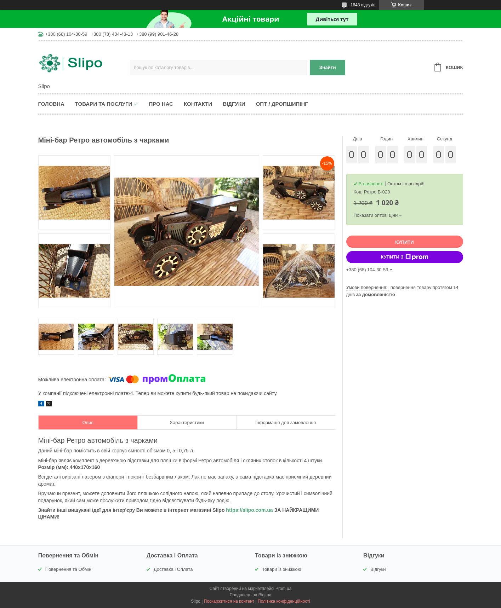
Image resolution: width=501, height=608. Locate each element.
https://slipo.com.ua (249, 510)
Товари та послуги (103, 103)
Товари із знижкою (281, 569)
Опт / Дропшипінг (282, 103)
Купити (404, 242)
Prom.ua (283, 588)
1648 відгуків (363, 4)
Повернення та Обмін (68, 569)
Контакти (198, 103)
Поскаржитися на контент (229, 601)
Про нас (161, 103)
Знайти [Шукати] (327, 67)
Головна (51, 103)
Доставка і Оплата (173, 569)
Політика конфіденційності (284, 601)
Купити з (404, 257)
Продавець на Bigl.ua (250, 594)
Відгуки (234, 103)
